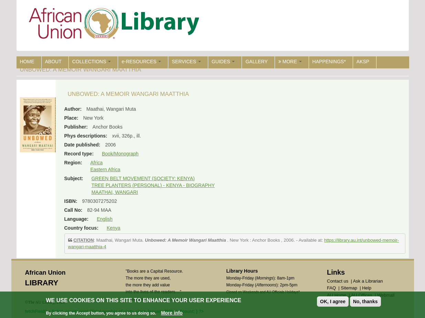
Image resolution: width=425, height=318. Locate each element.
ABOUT (53, 61)
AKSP (363, 61)
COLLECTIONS (91, 61)
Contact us (337, 281)
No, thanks (365, 302)
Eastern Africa (105, 169)
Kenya (113, 228)
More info (172, 313)
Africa (97, 162)
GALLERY (256, 61)
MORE (290, 61)
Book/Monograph (120, 153)
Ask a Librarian (368, 281)
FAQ (331, 287)
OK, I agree (333, 302)
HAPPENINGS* (329, 61)
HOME (27, 61)
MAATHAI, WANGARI (115, 192)
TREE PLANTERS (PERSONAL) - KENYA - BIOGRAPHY (153, 185)
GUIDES (223, 61)
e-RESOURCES (141, 61)
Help (366, 287)
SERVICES (186, 61)
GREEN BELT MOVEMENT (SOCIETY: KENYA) (143, 178)
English (105, 219)
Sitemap (349, 287)
